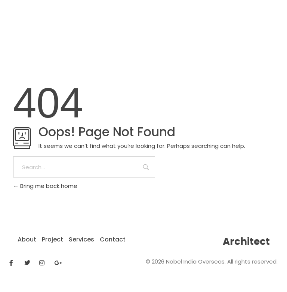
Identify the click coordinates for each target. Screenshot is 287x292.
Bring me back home (45, 186)
